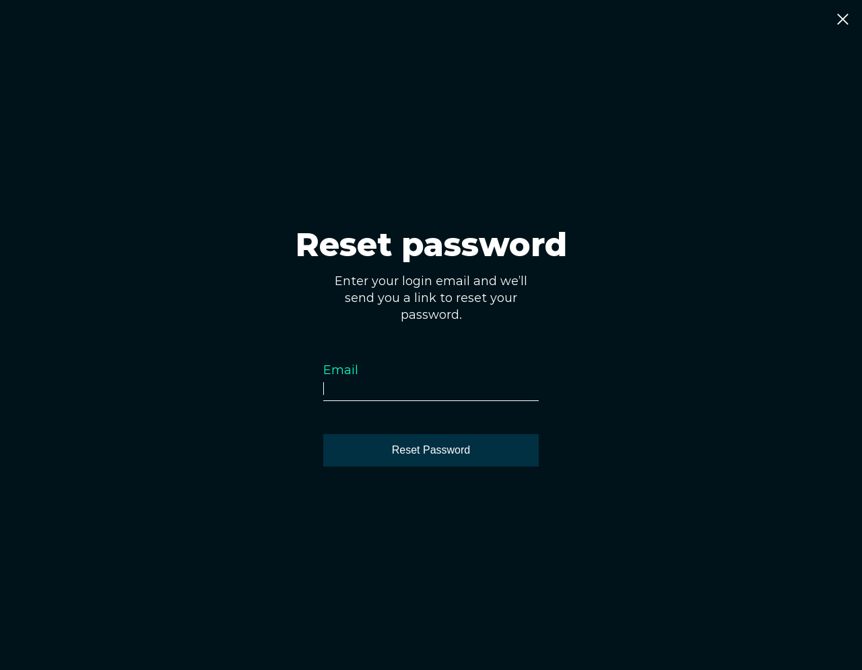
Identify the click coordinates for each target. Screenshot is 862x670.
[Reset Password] (431, 450)
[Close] (842, 20)
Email (340, 370)
